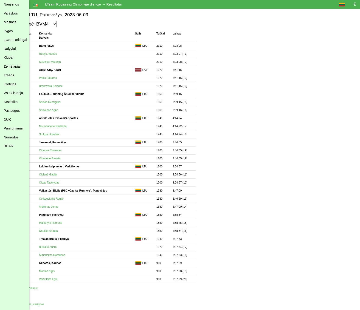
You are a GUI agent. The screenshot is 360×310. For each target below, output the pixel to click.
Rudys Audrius (60, 53)
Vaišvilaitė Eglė (60, 279)
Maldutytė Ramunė (62, 222)
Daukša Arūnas (60, 230)
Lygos (8, 31)
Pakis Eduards (60, 78)
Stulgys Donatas (61, 134)
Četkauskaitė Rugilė (63, 198)
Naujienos (11, 4)
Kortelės (10, 84)
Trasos (9, 75)
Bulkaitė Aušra (60, 247)
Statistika (11, 102)
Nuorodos (11, 137)
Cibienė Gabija (60, 174)
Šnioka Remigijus (61, 102)
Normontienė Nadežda (65, 126)
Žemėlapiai (12, 66)
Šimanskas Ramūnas (64, 255)
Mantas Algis (59, 271)
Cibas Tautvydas (61, 182)
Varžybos (11, 13)
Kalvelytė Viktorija (62, 61)
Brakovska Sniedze (63, 86)
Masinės (10, 22)
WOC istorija (13, 93)
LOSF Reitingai (15, 40)
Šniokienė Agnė (60, 110)
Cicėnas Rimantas (62, 150)
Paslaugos (12, 110)
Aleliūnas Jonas (60, 206)
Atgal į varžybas (46, 304)
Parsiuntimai (13, 128)
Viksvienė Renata (61, 158)
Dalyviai (10, 49)
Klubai (8, 57)
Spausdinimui (41, 288)
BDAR (8, 146)
